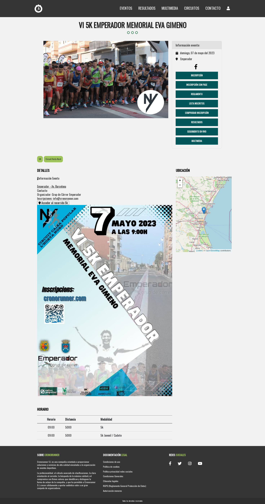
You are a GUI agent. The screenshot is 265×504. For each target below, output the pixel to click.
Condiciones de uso (111, 461)
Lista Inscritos (196, 103)
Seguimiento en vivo (196, 131)
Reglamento (196, 94)
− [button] (180, 185)
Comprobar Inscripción (197, 113)
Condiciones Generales (113, 476)
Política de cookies (111, 466)
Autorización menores (112, 490)
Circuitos (191, 8)
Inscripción (197, 75)
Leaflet (199, 250)
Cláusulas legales (110, 481)
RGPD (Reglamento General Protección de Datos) (124, 485)
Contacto (213, 8)
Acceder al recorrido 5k (53, 203)
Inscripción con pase (196, 84)
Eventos (126, 8)
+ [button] (180, 180)
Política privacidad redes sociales (118, 471)
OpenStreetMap (213, 250)
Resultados (146, 8)
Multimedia (170, 8)
